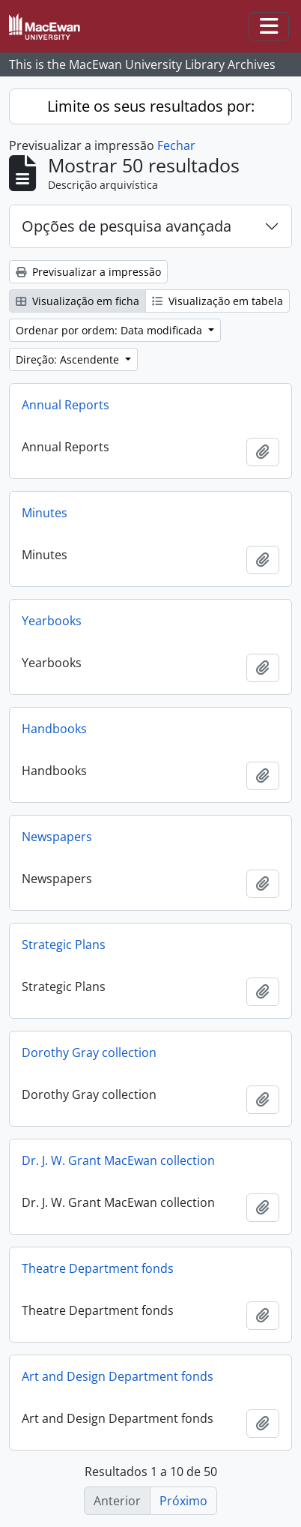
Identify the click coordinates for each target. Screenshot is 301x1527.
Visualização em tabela (217, 301)
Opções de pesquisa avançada (126, 226)
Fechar (176, 145)
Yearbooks (52, 620)
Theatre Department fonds (98, 1268)
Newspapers (57, 836)
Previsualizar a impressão (88, 272)
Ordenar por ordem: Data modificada (110, 330)
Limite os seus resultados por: (151, 106)
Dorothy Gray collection (89, 1052)
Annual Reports (65, 405)
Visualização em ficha (77, 301)
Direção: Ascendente (69, 359)
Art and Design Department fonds (117, 1376)
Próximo (183, 1501)
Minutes (44, 513)
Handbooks (54, 728)
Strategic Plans (64, 944)
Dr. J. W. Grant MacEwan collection (118, 1160)
